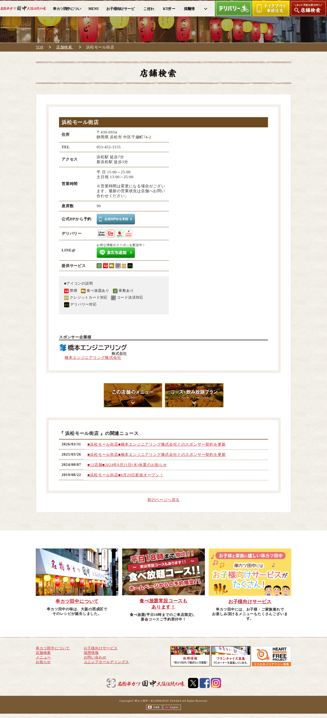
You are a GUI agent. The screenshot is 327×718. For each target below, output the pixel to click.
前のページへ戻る (163, 500)
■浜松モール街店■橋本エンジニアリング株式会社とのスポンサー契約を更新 (156, 444)
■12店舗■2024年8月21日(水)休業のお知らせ (127, 465)
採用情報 (91, 653)
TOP (39, 47)
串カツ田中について (53, 648)
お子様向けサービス (101, 648)
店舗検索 (65, 47)
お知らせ (43, 662)
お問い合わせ (95, 657)
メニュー (43, 657)
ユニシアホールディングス (106, 662)
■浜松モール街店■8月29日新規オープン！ (125, 475)
